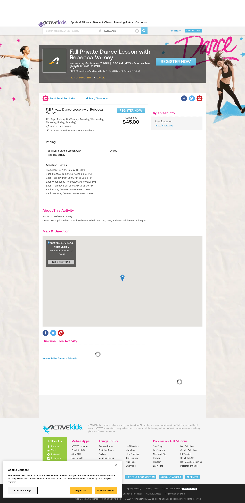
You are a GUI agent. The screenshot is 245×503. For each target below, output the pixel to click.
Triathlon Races (106, 450)
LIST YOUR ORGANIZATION (140, 477)
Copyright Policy (133, 489)
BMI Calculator (187, 446)
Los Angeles (159, 450)
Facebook (56, 446)
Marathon (130, 450)
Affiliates (193, 477)
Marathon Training (189, 466)
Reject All (81, 490)
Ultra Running (132, 454)
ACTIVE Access (153, 494)
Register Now (176, 61)
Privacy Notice (152, 489)
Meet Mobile (77, 458)
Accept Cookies (105, 490)
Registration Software (175, 494)
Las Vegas (158, 466)
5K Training (185, 454)
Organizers (193, 30)
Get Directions (61, 262)
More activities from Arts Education (60, 358)
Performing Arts (81, 77)
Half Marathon (132, 446)
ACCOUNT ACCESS (170, 477)
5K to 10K (76, 454)
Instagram (56, 458)
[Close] (116, 465)
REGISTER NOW (131, 110)
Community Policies (111, 499)
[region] (62, 479)
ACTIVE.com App (79, 446)
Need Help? (175, 31)
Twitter (54, 450)
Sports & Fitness (81, 22)
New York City (159, 454)
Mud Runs (131, 462)
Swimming (131, 466)
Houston (157, 462)
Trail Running (132, 458)
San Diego (158, 446)
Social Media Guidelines (86, 499)
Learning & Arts (123, 22)
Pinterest (55, 454)
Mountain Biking (106, 458)
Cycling (102, 454)
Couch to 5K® (78, 450)
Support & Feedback (132, 494)
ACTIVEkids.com (52, 22)
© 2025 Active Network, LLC (138, 499)
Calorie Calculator (188, 450)
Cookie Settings (189, 489)
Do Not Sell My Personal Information (179, 489)
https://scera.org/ (164, 125)
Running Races (106, 446)
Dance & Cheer (102, 22)
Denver (156, 458)
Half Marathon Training (191, 462)
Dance (101, 77)
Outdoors (141, 22)
